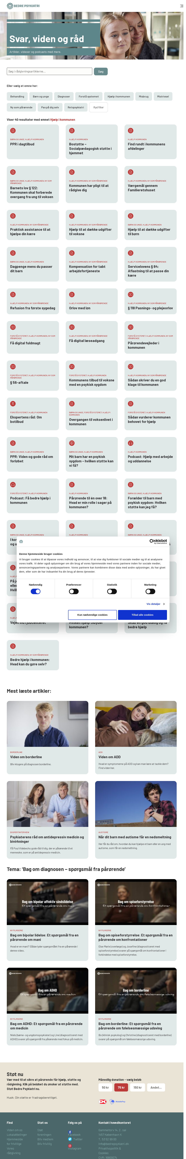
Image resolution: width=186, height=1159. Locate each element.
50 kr (105, 1087)
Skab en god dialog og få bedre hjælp (147, 624)
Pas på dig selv (50, 107)
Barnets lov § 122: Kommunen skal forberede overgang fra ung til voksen (31, 192)
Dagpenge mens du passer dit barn (31, 268)
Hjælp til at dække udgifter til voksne (90, 231)
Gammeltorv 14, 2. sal (112, 1130)
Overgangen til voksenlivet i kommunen (91, 421)
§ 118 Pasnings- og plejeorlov (150, 308)
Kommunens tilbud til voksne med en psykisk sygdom (91, 382)
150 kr (138, 1087)
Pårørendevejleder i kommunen (143, 345)
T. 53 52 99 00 (107, 1139)
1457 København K (110, 1134)
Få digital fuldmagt (25, 343)
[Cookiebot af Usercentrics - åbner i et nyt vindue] (152, 541)
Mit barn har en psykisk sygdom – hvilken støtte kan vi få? (91, 460)
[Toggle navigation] (181, 6)
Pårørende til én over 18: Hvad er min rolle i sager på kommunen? (90, 502)
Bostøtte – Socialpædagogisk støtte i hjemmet (90, 148)
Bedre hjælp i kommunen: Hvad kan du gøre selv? (30, 661)
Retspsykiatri (76, 107)
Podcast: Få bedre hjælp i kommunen (30, 500)
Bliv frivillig (44, 1144)
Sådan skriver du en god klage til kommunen (147, 382)
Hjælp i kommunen (119, 96)
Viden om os (14, 1130)
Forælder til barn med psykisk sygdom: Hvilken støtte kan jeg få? (147, 502)
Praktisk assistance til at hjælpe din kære (30, 231)
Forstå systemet (89, 96)
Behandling (17, 96)
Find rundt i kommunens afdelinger (146, 146)
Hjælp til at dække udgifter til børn (149, 231)
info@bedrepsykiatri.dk (114, 1144)
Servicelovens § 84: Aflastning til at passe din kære (148, 270)
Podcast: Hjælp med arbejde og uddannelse (150, 458)
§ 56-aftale (19, 382)
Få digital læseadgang (86, 340)
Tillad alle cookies (142, 614)
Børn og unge (41, 96)
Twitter (78, 1139)
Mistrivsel (163, 96)
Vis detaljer (153, 603)
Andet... (156, 1087)
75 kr (121, 1087)
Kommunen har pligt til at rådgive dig (89, 187)
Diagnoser (64, 96)
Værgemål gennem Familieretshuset (143, 187)
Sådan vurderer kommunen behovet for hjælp (149, 419)
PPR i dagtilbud (22, 144)
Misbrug (143, 96)
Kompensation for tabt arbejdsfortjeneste (87, 268)
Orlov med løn (79, 308)
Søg (100, 71)
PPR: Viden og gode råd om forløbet (31, 458)
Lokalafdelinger (17, 1134)
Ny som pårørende (21, 107)
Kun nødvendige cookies (92, 614)
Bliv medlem (45, 1139)
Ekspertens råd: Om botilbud (26, 419)
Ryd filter (98, 107)
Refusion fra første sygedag (32, 308)
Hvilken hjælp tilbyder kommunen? (86, 624)
